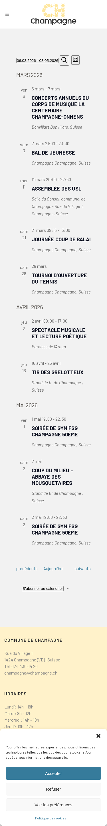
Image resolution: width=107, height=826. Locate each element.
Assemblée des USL (56, 188)
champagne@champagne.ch (30, 672)
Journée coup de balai (61, 239)
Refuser (53, 789)
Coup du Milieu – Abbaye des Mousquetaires (52, 476)
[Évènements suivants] (82, 568)
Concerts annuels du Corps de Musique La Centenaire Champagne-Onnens (60, 107)
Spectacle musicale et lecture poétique (59, 333)
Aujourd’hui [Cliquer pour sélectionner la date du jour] (53, 568)
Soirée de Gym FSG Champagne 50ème (55, 431)
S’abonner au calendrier (43, 588)
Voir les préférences (53, 804)
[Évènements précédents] (27, 568)
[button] (98, 736)
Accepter (53, 773)
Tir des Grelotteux (57, 372)
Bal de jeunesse (53, 152)
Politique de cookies (50, 818)
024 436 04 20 (24, 666)
